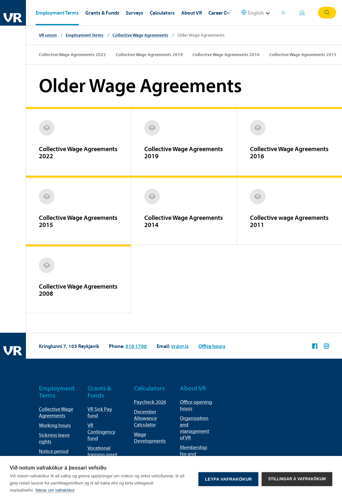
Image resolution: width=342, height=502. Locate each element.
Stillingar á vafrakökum (297, 479)
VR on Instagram (326, 346)
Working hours (55, 425)
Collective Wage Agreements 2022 (72, 54)
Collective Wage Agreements (140, 35)
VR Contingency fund (101, 431)
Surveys (134, 12)
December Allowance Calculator (145, 418)
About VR (191, 12)
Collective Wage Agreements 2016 (226, 54)
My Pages (302, 12)
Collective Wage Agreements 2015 (302, 54)
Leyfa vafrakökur (228, 479)
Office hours (211, 346)
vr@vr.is (180, 346)
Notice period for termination (55, 454)
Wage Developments (150, 437)
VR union (48, 35)
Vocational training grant (102, 451)
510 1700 (136, 346)
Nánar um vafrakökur (55, 490)
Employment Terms (57, 12)
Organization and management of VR (194, 428)
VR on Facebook (314, 346)
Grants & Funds (102, 12)
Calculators (162, 12)
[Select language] (256, 13)
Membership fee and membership (193, 453)
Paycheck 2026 (150, 402)
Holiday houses (283, 12)
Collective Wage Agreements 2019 (149, 54)
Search (327, 12)
